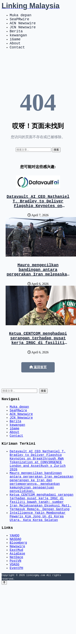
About (15, 49)
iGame (15, 44)
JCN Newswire (23, 30)
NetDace (16, 602)
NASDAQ (15, 580)
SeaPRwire (19, 20)
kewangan (18, 39)
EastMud (16, 593)
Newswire (17, 589)
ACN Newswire (23, 25)
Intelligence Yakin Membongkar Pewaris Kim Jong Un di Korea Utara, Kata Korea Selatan (38, 554)
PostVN (15, 606)
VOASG (14, 611)
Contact (17, 54)
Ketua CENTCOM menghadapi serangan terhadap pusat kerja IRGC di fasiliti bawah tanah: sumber (38, 354)
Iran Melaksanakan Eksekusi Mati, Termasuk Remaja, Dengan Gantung (40, 543)
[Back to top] (4, 630)
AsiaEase (17, 598)
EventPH (16, 615)
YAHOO (14, 576)
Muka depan (20, 15)
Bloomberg (18, 584)
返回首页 (38, 381)
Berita (16, 35)
